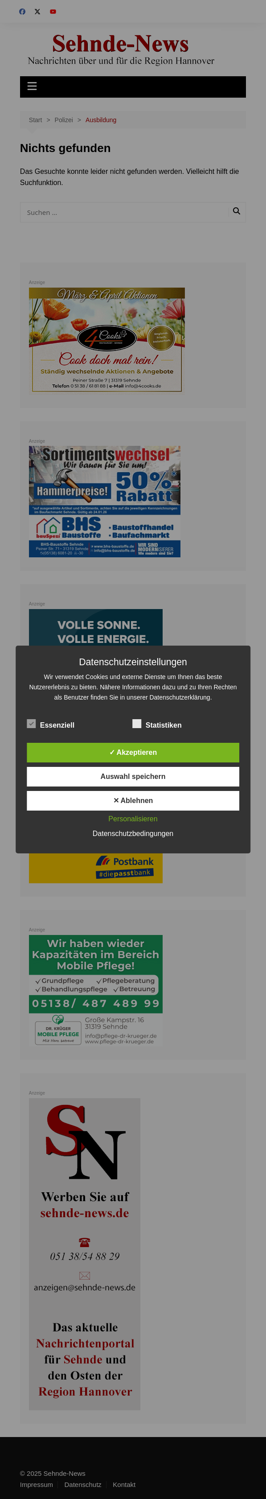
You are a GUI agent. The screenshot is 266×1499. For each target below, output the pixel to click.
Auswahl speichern (133, 776)
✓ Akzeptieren (133, 752)
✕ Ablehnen (133, 800)
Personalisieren (132, 819)
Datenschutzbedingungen (133, 833)
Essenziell (50, 723)
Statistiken (157, 723)
